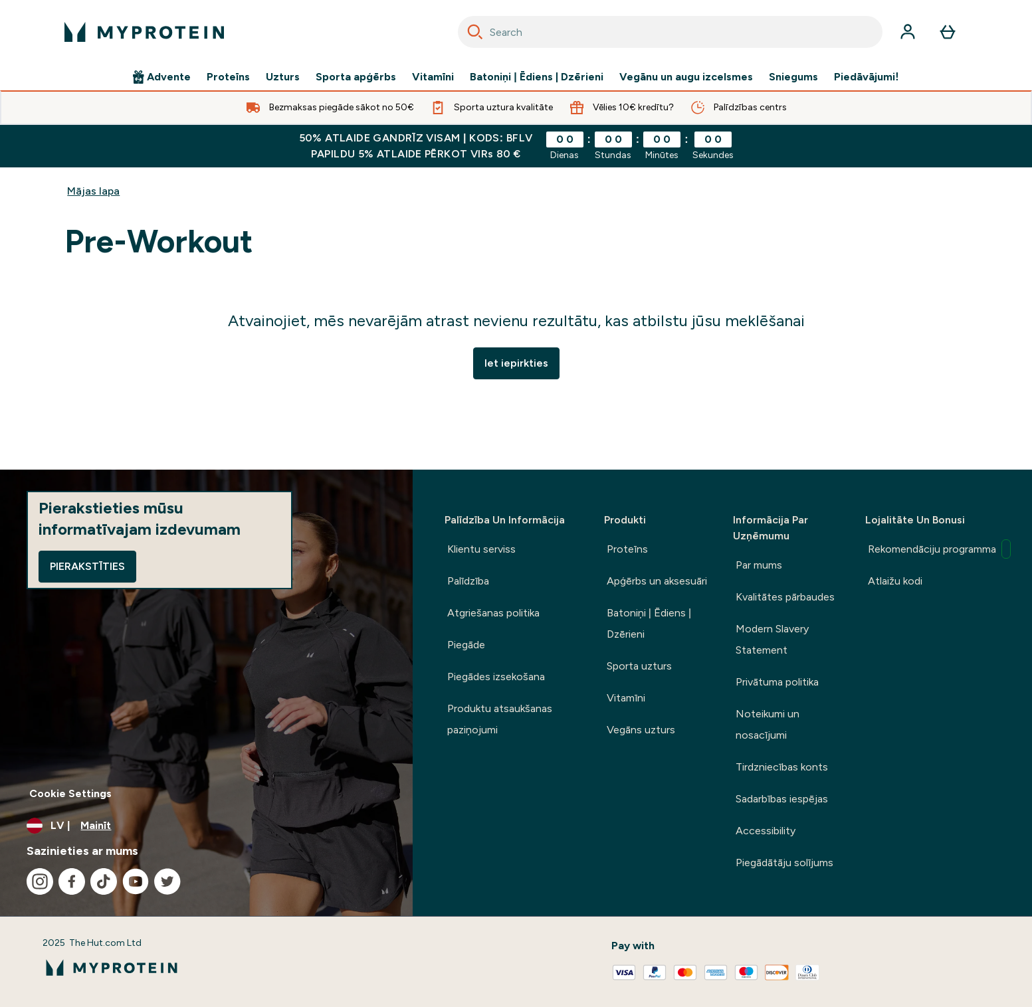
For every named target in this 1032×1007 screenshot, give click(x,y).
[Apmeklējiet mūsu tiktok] (103, 881)
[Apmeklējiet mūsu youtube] (135, 881)
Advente (162, 77)
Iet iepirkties (516, 363)
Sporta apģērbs (356, 77)
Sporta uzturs (639, 666)
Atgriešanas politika (493, 612)
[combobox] (670, 32)
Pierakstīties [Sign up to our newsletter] (87, 566)
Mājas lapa (93, 191)
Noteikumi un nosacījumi (767, 724)
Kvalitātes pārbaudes (785, 597)
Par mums (759, 565)
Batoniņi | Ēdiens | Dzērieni (536, 77)
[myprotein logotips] (144, 32)
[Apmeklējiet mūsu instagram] (40, 881)
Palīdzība (468, 581)
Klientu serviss (481, 549)
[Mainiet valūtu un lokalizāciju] (206, 826)
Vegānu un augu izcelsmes (686, 77)
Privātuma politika (777, 682)
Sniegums (793, 77)
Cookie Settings (70, 793)
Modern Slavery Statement (772, 639)
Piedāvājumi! (866, 77)
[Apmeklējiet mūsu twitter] (167, 881)
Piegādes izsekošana (496, 676)
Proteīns (228, 77)
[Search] (475, 32)
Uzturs (283, 77)
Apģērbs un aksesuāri (657, 581)
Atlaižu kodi (895, 581)
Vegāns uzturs (641, 729)
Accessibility (765, 830)
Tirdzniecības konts (782, 767)
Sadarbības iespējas (782, 798)
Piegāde (466, 644)
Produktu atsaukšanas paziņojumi (499, 719)
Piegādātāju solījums (784, 862)
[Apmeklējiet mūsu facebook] (71, 881)
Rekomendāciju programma (934, 549)
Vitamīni (433, 77)
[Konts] (908, 32)
